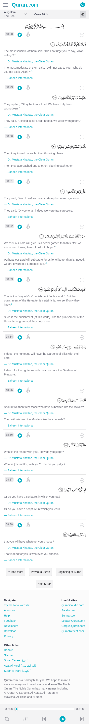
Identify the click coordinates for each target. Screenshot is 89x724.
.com (25, 5)
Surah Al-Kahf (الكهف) (17, 670)
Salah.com (68, 610)
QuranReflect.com (73, 631)
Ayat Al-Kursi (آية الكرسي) (20, 665)
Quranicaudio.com (73, 605)
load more (17, 571)
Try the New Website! (17, 605)
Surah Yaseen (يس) (16, 660)
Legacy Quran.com (73, 620)
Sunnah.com (69, 615)
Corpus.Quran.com (73, 625)
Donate (8, 650)
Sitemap (9, 655)
